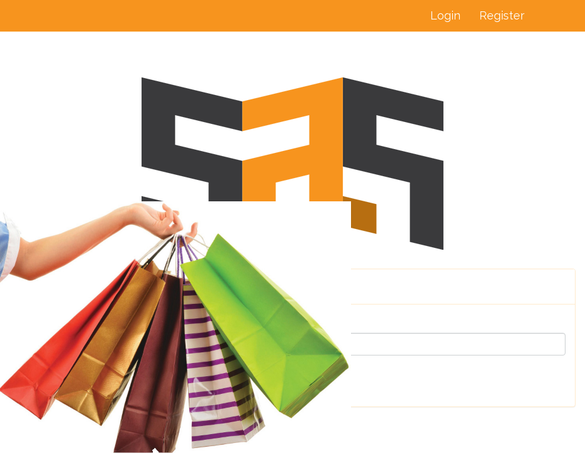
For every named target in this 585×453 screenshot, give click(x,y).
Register (502, 15)
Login (445, 15)
